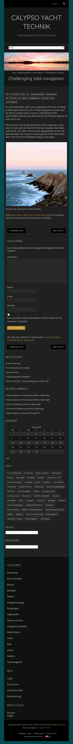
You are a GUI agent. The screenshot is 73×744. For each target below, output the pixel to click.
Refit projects (39, 733)
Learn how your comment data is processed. (33, 338)
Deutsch (11, 712)
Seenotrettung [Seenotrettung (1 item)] (13, 509)
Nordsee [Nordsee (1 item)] (55, 496)
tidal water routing (47, 98)
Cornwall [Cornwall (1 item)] (28, 482)
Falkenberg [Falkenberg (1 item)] (38, 487)
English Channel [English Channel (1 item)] (25, 487)
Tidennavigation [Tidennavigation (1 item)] (31, 519)
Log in (10, 678)
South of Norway (13, 363)
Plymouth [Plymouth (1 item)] (41, 500)
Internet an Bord (15, 620)
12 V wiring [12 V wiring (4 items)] (28, 473)
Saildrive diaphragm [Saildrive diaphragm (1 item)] (15, 505)
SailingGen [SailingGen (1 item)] (49, 505)
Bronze (10, 584)
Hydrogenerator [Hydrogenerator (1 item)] (48, 491)
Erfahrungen (13, 608)
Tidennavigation (11, 102)
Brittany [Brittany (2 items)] (41, 477)
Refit (9, 644)
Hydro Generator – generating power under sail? (27, 381)
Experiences (52, 733)
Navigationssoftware (24, 73)
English (10, 715)
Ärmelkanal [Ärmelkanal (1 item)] (45, 519)
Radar (10, 638)
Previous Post (16, 230)
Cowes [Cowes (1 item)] (37, 482)
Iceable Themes (44, 728)
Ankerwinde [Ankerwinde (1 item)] (56, 473)
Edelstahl (11, 590)
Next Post (58, 230)
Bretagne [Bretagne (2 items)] (31, 477)
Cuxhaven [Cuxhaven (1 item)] (47, 482)
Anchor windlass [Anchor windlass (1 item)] (42, 473)
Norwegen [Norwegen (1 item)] (11, 500)
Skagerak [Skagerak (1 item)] (19, 514)
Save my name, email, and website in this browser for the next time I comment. (34, 320)
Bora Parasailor (14, 578)
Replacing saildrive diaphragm (36, 395)
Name (11, 287)
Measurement (12, 372)
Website (11, 305)
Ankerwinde (12, 572)
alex (23, 94)
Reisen (10, 650)
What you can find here (34, 736)
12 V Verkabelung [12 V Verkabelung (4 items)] (14, 473)
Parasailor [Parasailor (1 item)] (30, 500)
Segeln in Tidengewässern (31, 98)
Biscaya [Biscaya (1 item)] (10, 477)
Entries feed (12, 684)
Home (14, 73)
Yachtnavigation (38, 73)
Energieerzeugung (15, 602)
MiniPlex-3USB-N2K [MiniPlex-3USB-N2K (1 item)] (41, 496)
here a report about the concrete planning (30, 215)
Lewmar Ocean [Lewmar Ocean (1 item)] (13, 496)
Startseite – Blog (25, 733)
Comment (12, 256)
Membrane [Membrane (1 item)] (26, 496)
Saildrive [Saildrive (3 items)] (62, 500)
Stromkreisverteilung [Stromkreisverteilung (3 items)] (34, 514)
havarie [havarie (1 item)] (36, 491)
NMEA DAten (13, 632)
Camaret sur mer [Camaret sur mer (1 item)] (54, 477)
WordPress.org (14, 696)
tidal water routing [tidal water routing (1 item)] (14, 519)
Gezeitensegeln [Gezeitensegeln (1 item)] (24, 491)
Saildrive (11, 656)
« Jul (7, 458)
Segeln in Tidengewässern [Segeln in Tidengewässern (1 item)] (32, 509)
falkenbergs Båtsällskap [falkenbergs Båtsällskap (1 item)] (55, 487)
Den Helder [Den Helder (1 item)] (58, 482)
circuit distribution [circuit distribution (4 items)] (14, 482)
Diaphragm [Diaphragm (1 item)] (11, 487)
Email (10, 296)
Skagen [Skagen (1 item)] (10, 514)
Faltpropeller (13, 614)
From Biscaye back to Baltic (17, 367)
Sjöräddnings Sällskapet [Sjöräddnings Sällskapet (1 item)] (54, 509)
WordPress (61, 724)
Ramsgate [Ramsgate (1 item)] (51, 500)
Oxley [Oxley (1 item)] (21, 500)
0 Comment (13, 98)
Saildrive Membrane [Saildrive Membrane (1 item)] (34, 505)
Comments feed (15, 690)
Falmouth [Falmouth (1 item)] (11, 491)
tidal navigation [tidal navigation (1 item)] (52, 514)
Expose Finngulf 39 (31, 413)
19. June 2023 (13, 94)
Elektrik (10, 596)
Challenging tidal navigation (18, 376)
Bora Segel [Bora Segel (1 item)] (20, 477)
